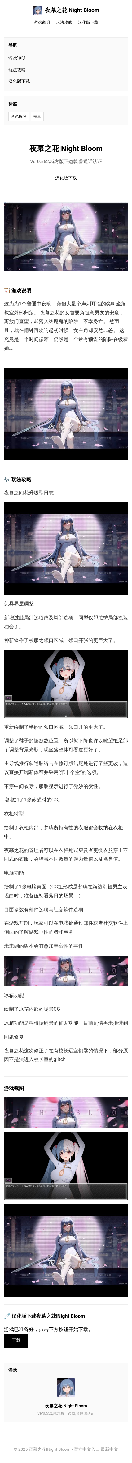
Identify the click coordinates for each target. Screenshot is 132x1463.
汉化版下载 (88, 22)
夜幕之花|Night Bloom (66, 10)
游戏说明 (42, 22)
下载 (16, 1340)
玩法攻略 (64, 22)
